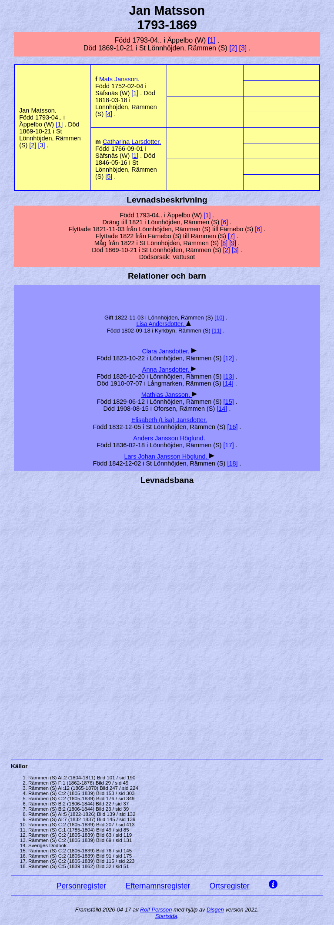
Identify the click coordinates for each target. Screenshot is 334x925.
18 (232, 463)
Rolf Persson (156, 909)
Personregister (81, 886)
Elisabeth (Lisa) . (169, 419)
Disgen (215, 909)
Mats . (119, 79)
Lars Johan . (166, 456)
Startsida (166, 916)
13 (228, 376)
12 (228, 358)
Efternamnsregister (158, 886)
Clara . (166, 351)
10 (219, 317)
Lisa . (161, 324)
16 (232, 426)
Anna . (166, 369)
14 (228, 383)
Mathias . (166, 394)
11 (217, 330)
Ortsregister (230, 886)
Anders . (169, 438)
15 (228, 401)
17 (228, 445)
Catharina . (132, 141)
